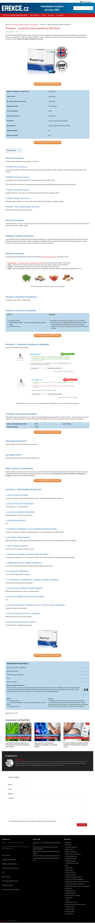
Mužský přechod (70, 873)
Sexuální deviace (70, 892)
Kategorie (35, 15)
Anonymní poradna (70, 848)
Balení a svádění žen (71, 853)
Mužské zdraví (69, 871)
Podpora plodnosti (70, 876)
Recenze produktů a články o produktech (25, 24)
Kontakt (60, 15)
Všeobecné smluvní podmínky (11, 891)
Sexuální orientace (70, 894)
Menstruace (68, 869)
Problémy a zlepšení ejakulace (74, 880)
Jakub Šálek (10, 32)
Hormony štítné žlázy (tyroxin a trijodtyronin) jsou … (46, 860)
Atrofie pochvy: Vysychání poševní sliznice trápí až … (47, 845)
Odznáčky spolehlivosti (9, 861)
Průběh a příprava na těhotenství (75, 885)
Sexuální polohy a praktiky (73, 896)
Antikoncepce (69, 850)
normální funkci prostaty (49, 257)
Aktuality (67, 844)
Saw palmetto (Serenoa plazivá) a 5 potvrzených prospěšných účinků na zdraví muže (17, 746)
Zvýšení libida (69, 915)
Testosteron (68, 899)
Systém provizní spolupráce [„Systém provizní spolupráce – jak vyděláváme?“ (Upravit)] (10, 869)
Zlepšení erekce (70, 910)
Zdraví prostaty (69, 908)
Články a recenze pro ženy (73, 855)
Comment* (11, 799)
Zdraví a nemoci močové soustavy (75, 906)
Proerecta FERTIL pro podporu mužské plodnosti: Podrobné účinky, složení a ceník (75, 746)
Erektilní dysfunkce (70, 860)
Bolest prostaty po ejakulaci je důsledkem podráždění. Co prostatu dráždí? (45, 746)
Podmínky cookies (7, 886)
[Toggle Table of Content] (19, 151)
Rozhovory (68, 889)
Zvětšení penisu (70, 912)
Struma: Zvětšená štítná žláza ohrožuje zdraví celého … (46, 853)
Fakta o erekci (6, 878)
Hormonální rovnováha (72, 864)
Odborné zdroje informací (9, 865)
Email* (10, 790)
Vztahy (67, 901)
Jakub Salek (19, 761)
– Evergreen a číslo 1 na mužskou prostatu (25, 263)
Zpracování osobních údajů (10, 882)
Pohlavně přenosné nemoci (73, 878)
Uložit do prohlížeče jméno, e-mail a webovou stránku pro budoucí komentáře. (32, 822)
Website (10, 795)
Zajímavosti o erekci (71, 903)
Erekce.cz (4, 921)
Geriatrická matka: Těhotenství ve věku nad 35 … (47, 857)
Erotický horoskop (70, 862)
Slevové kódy (6, 856)
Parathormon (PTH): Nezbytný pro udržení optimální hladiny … (45, 849)
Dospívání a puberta (71, 857)
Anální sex (68, 846)
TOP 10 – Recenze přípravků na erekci (15, 15)
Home (9, 24)
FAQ (43, 15)
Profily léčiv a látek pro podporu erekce (77, 883)
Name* (10, 786)
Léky (66, 866)
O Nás (51, 15)
